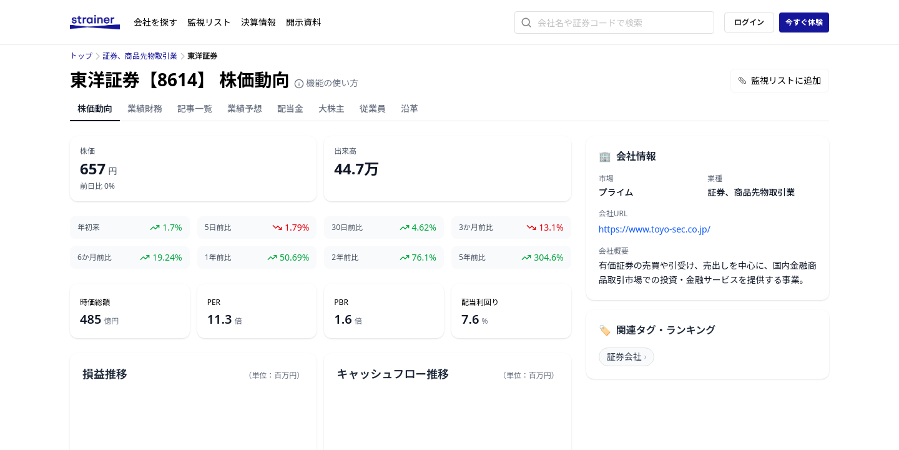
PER (213, 303)
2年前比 (345, 257)
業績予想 (244, 108)
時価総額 (95, 303)
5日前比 (218, 227)
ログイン (749, 22)
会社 (155, 22)
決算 (258, 22)
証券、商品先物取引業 (139, 56)
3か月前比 (476, 227)
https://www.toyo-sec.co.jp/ (654, 229)
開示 (303, 22)
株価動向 (94, 108)
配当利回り (480, 303)
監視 (209, 22)
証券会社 (627, 356)
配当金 (290, 108)
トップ (81, 56)
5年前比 (472, 257)
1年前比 (218, 257)
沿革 (409, 108)
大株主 (331, 108)
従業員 (373, 108)
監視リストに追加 (780, 80)
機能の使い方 (326, 83)
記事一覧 (194, 108)
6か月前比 (94, 257)
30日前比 (347, 227)
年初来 (88, 227)
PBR (341, 303)
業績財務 (144, 108)
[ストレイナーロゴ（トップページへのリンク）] (102, 22)
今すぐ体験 (804, 22)
